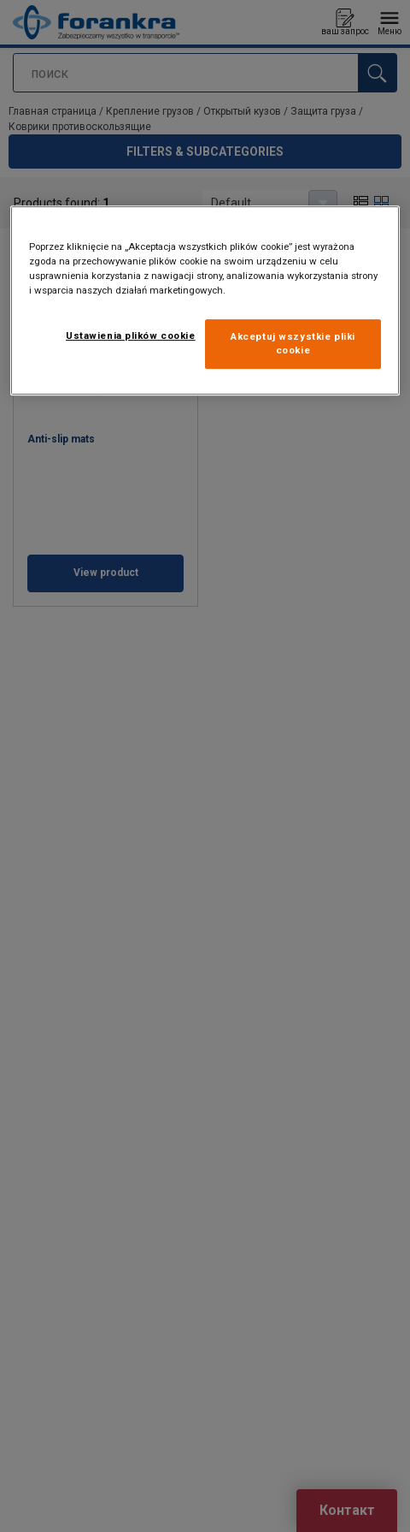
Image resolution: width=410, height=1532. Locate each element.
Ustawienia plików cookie (131, 335)
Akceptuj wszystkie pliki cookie (293, 343)
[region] (205, 300)
